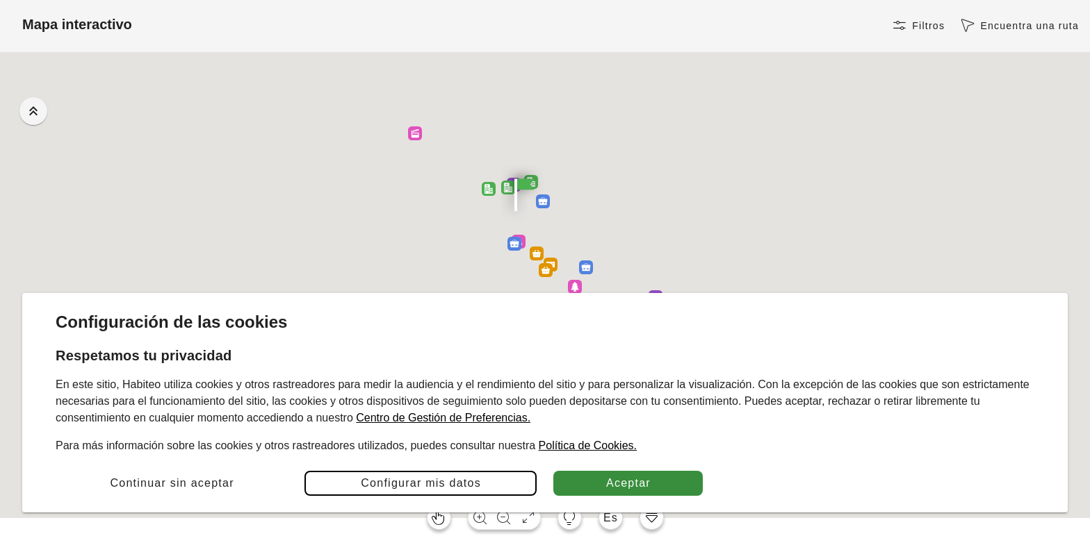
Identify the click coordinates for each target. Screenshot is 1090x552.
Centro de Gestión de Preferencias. (443, 418)
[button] (586, 267)
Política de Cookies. (588, 445)
